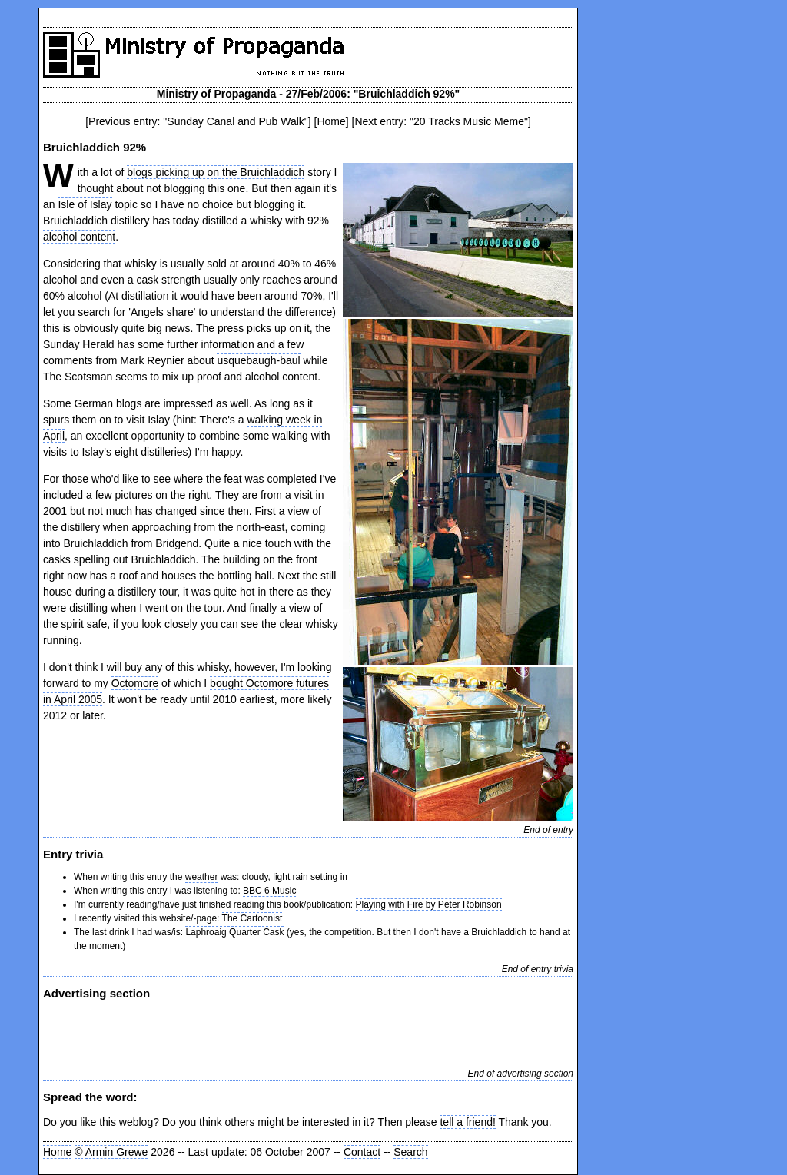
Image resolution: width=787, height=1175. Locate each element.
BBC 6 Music (269, 890)
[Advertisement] (223, 1032)
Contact (362, 1152)
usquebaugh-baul (258, 360)
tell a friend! (467, 1122)
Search (410, 1152)
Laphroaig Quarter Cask (234, 932)
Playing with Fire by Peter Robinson (429, 904)
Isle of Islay (84, 204)
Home (331, 121)
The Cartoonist (252, 918)
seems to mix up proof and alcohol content (216, 376)
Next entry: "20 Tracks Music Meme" (440, 121)
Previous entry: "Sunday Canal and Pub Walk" (198, 121)
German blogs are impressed (143, 403)
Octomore (134, 683)
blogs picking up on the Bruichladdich (215, 172)
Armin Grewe (116, 1152)
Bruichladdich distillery (96, 220)
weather (201, 876)
